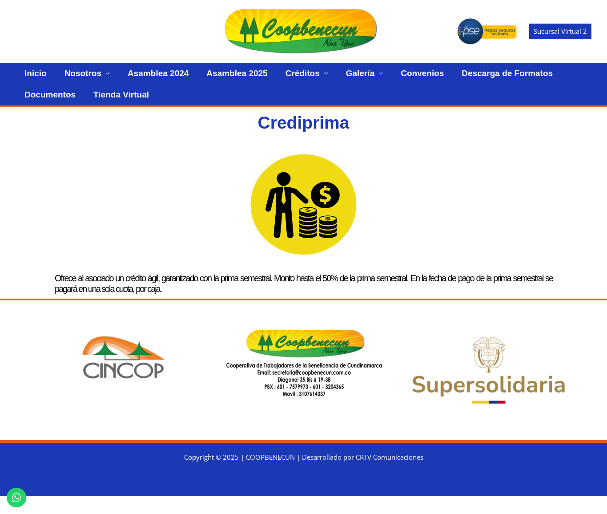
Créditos (262, 77)
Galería (311, 77)
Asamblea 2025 (205, 77)
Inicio (31, 77)
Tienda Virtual (48, 108)
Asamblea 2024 (135, 77)
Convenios (364, 77)
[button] (560, 31)
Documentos (520, 77)
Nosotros (69, 77)
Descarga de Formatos (440, 77)
